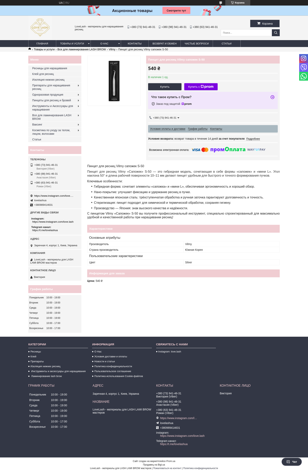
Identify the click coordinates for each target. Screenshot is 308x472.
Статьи (227, 43)
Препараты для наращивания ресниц (51, 87)
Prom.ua (170, 461)
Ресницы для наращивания (49, 68)
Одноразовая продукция (47, 94)
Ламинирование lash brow (46, 376)
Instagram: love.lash (169, 351)
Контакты (134, 43)
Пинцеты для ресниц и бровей (51, 100)
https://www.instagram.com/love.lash (53, 195)
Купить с (201, 86)
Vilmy (112, 49)
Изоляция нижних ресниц (48, 79)
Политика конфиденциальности (113, 366)
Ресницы (35, 351)
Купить (164, 86)
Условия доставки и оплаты (110, 356)
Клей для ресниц (43, 74)
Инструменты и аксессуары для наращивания (58, 371)
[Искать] (276, 32)
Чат (291, 462)
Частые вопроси (197, 43)
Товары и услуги (72, 43)
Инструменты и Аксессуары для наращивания (52, 107)
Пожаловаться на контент (167, 468)
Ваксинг (37, 124)
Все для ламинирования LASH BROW (82, 49)
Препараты (37, 361)
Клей (33, 356)
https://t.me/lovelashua (45, 230)
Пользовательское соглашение (112, 371)
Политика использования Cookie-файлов (118, 376)
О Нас (98, 351)
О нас (104, 43)
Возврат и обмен (165, 43)
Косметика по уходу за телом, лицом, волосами (51, 132)
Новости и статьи (104, 361)
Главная (42, 43)
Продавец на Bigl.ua (154, 464)
